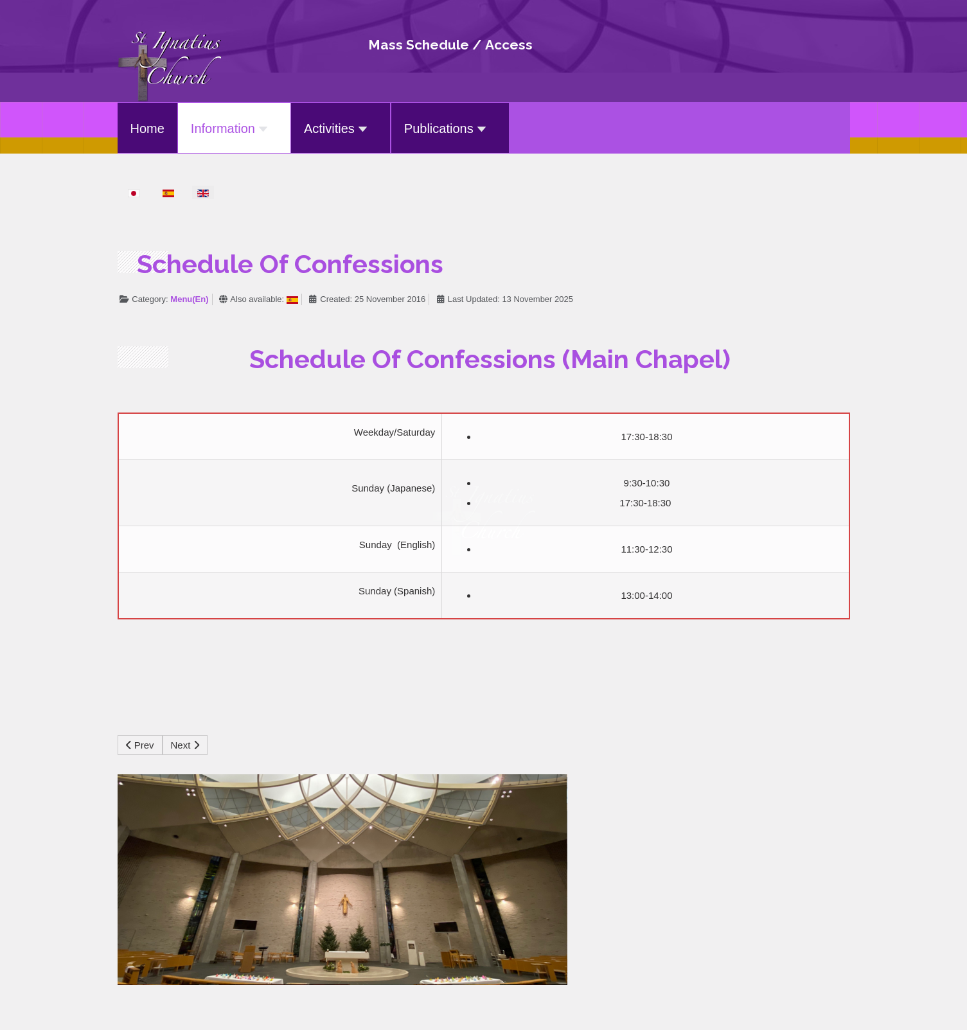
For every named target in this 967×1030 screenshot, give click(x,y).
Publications (447, 128)
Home (147, 128)
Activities (337, 128)
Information (231, 128)
